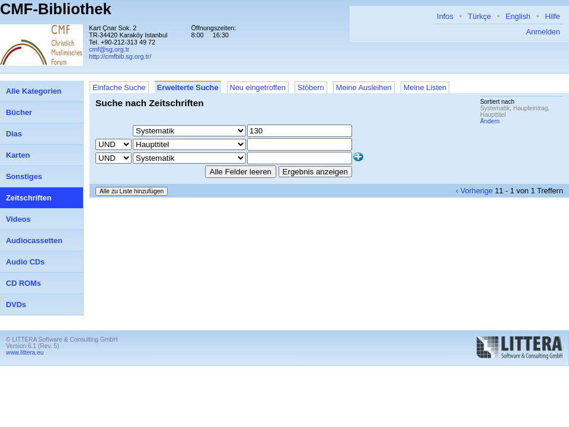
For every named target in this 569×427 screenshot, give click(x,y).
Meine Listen (425, 87)
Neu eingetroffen (258, 87)
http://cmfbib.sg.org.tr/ (120, 56)
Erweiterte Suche (188, 87)
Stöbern (311, 87)
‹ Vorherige (474, 190)
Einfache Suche (119, 87)
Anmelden (543, 31)
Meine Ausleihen (364, 87)
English (518, 16)
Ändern (490, 121)
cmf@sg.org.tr (109, 49)
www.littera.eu (25, 352)
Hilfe (552, 16)
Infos (445, 16)
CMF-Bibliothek (55, 9)
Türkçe (479, 16)
